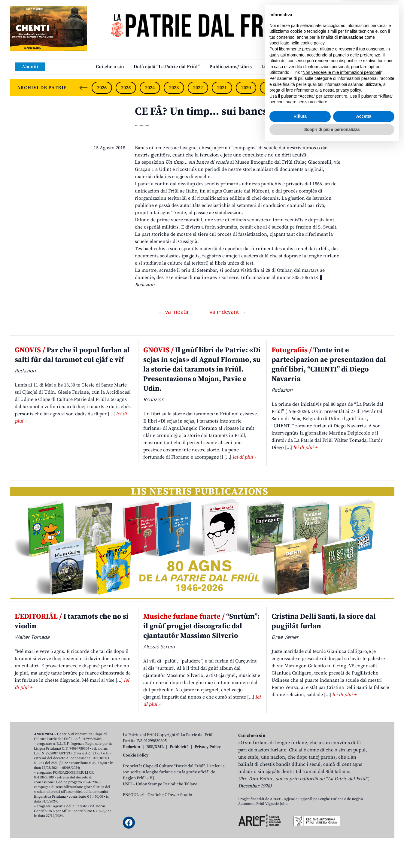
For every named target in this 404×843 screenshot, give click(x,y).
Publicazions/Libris (230, 67)
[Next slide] (385, 87)
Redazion (131, 747)
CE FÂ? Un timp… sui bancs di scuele (224, 111)
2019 (270, 88)
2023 (174, 88)
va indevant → (228, 311)
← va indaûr (174, 311)
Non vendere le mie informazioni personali (341, 769)
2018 (294, 88)
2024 (150, 88)
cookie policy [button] (312, 740)
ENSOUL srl (133, 795)
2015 (366, 88)
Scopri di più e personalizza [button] (332, 826)
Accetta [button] (364, 813)
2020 (246, 88)
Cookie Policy (135, 755)
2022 (198, 88)
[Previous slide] (83, 87)
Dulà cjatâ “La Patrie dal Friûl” (167, 67)
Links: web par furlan (284, 67)
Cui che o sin (110, 67)
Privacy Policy (208, 747)
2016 (342, 88)
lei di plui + (244, 457)
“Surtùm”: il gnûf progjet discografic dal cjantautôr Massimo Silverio (201, 626)
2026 (102, 88)
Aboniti (30, 67)
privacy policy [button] (348, 787)
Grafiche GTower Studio (169, 795)
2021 (222, 88)
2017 (318, 88)
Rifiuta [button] (300, 813)
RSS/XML (155, 747)
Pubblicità (179, 747)
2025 (126, 88)
